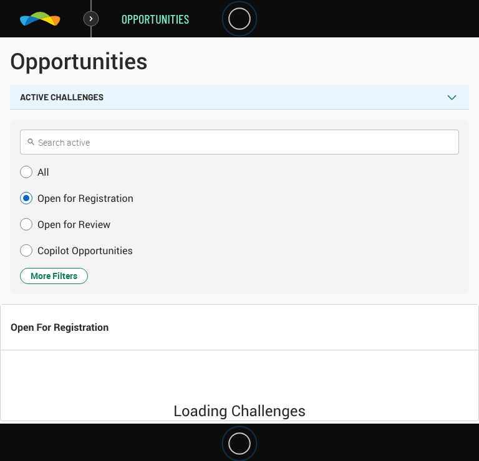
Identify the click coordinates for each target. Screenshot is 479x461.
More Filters (54, 276)
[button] (239, 171)
